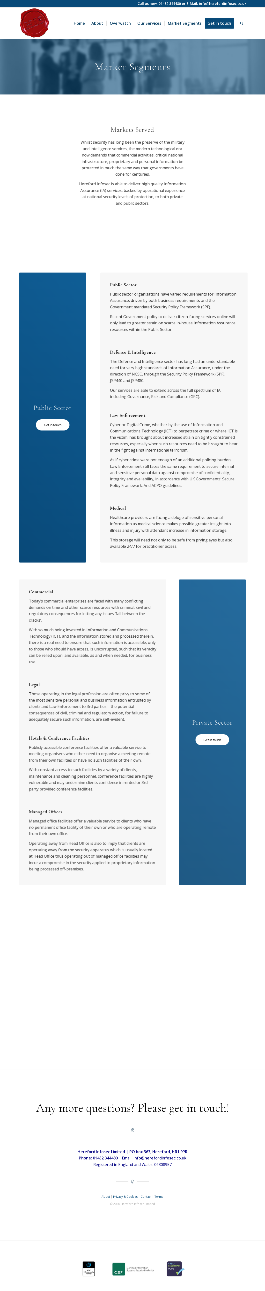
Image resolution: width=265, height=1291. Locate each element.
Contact (146, 1197)
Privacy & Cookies (125, 1197)
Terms (159, 1197)
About (106, 1197)
